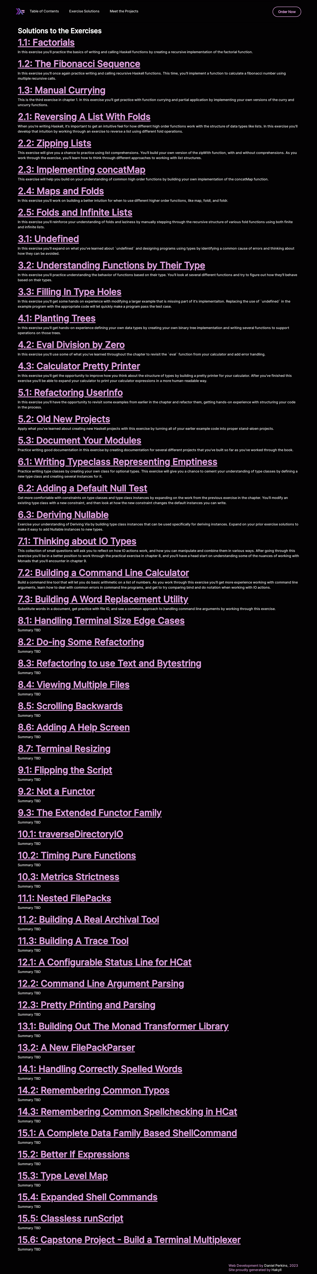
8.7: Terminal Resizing (64, 748)
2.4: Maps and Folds (61, 191)
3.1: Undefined (48, 238)
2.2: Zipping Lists (54, 143)
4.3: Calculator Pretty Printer (79, 366)
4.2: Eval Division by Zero (71, 344)
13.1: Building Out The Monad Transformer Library (123, 1026)
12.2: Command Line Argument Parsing (101, 983)
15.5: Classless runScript (70, 1218)
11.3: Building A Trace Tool (73, 940)
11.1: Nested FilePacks (64, 898)
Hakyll (277, 1270)
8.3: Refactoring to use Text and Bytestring (109, 663)
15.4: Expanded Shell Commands (87, 1197)
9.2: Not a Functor (56, 791)
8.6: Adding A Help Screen (74, 727)
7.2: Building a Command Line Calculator (103, 572)
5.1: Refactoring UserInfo (70, 392)
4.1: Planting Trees (56, 318)
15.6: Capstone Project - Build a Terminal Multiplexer (129, 1239)
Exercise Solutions (84, 11)
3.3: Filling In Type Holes (69, 291)
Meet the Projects (124, 11)
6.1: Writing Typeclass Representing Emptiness (117, 461)
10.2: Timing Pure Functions (77, 855)
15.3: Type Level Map (63, 1175)
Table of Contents (44, 11)
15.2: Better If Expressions (73, 1154)
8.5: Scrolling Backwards (70, 706)
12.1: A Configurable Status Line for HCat (104, 962)
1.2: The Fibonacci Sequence (79, 63)
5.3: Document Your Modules (79, 440)
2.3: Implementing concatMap (81, 169)
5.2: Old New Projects (64, 419)
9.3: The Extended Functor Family (89, 812)
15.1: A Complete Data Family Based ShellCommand (127, 1133)
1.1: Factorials (46, 42)
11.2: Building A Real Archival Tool (88, 919)
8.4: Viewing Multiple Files (73, 684)
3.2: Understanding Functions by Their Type (111, 265)
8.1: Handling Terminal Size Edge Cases (101, 620)
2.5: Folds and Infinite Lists (75, 212)
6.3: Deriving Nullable (63, 514)
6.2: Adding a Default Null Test (82, 488)
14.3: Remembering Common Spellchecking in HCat (127, 1111)
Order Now (287, 12)
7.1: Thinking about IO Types (77, 541)
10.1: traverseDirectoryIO (70, 834)
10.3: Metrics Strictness (68, 876)
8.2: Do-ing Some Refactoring (81, 641)
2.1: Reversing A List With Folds (84, 116)
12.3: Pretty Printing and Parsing (86, 1004)
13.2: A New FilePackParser (76, 1047)
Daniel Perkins (275, 1265)
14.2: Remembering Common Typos (93, 1090)
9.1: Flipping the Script (65, 770)
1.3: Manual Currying (61, 90)
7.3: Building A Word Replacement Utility (103, 599)
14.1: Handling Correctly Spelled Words (100, 1068)
